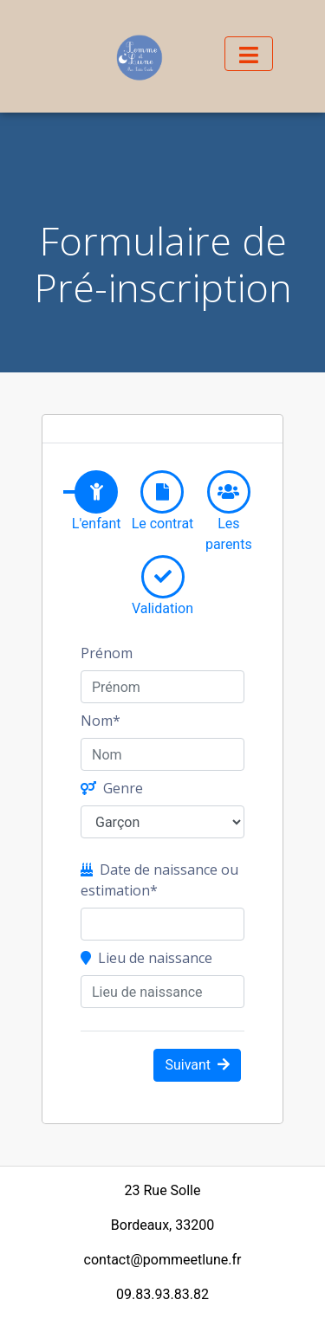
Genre (112, 788)
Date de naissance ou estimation (159, 880)
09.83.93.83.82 (162, 1294)
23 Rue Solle (163, 1190)
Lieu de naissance (146, 957)
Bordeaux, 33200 (162, 1225)
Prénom (107, 653)
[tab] (96, 492)
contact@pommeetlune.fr (163, 1259)
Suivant (197, 1065)
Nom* (100, 720)
